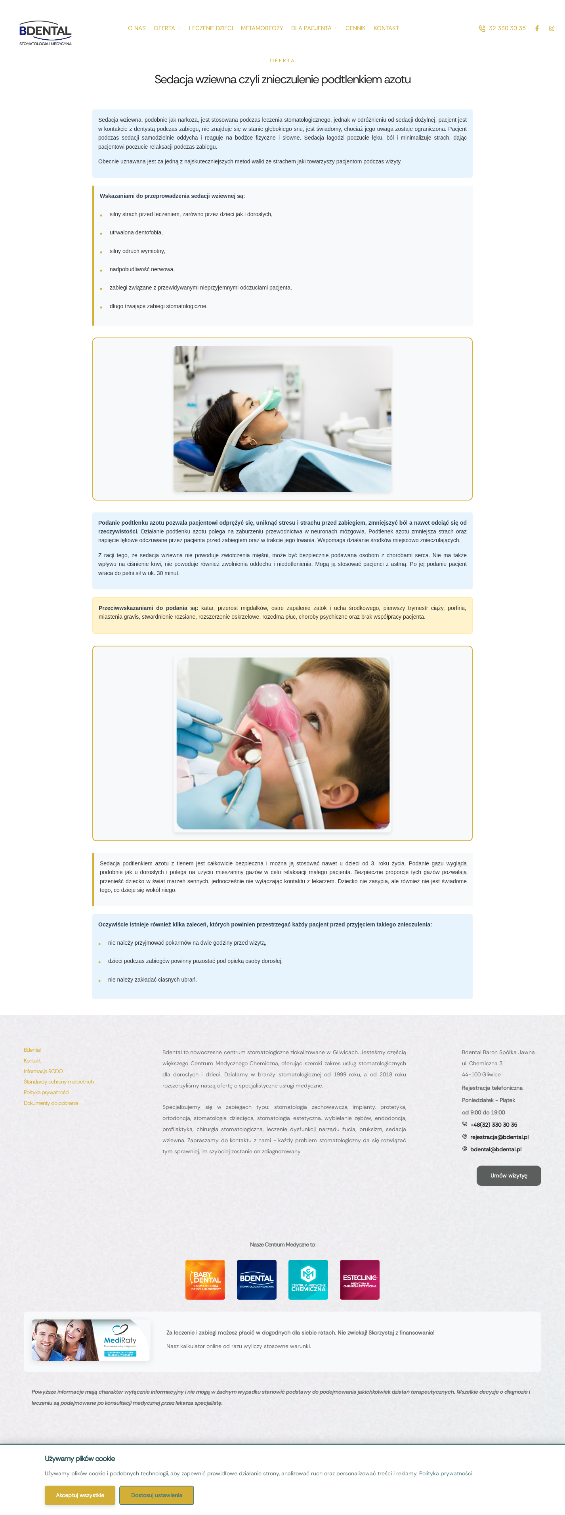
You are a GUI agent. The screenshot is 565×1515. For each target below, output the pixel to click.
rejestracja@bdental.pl (499, 1137)
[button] (502, 28)
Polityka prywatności (445, 1473)
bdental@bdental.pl (495, 1149)
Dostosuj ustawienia (156, 1495)
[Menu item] (137, 28)
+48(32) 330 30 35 (493, 1124)
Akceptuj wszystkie (80, 1495)
